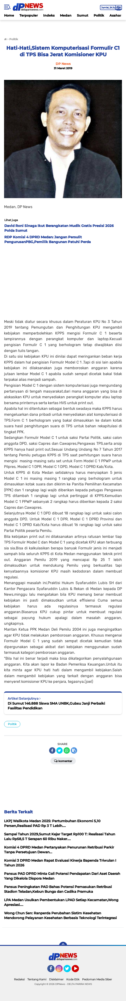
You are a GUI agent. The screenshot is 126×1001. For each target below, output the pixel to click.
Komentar (63, 761)
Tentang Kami (36, 979)
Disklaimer (56, 979)
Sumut (82, 15)
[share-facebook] (52, 750)
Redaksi (19, 979)
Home (9, 15)
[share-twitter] (59, 750)
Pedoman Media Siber (97, 979)
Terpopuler (28, 15)
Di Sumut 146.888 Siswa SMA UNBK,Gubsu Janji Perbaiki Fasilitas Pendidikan (56, 705)
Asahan (115, 15)
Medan (65, 15)
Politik (99, 15)
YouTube (78, 970)
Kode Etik (72, 979)
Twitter (69, 970)
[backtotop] (63, 946)
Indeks (49, 15)
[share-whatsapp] (67, 750)
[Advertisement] (63, 280)
